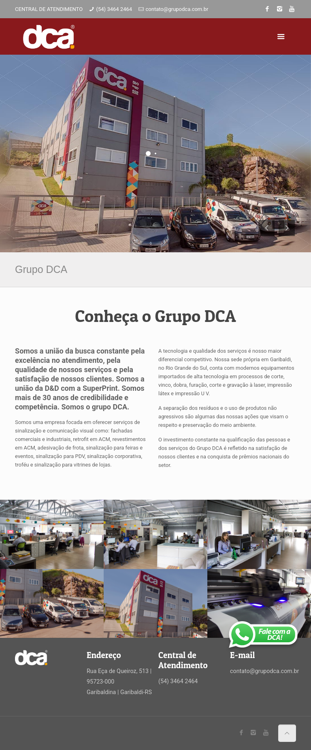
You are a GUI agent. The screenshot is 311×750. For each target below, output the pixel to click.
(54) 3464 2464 (114, 9)
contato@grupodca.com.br (176, 9)
